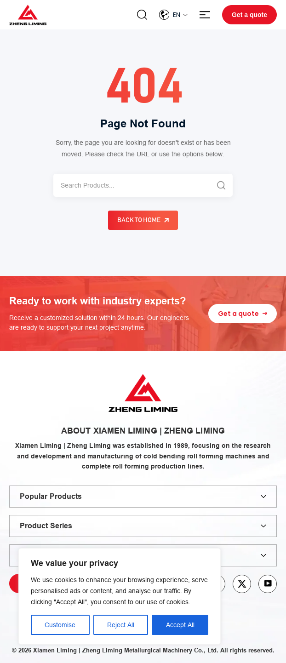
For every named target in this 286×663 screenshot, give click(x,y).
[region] (119, 596)
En (176, 14)
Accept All (180, 625)
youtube (267, 584)
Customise (60, 625)
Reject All (120, 625)
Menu (205, 15)
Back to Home (138, 220)
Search (142, 15)
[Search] (131, 185)
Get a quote (249, 14)
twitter (242, 584)
